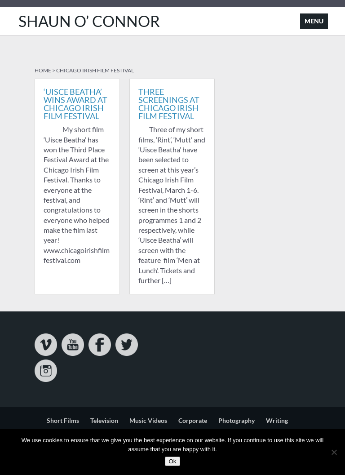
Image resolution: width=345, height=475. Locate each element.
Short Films (63, 420)
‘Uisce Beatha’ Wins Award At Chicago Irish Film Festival (75, 104)
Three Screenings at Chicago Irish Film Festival (168, 104)
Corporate (192, 420)
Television (104, 420)
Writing (277, 420)
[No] (333, 452)
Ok (172, 461)
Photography (236, 420)
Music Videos (148, 420)
